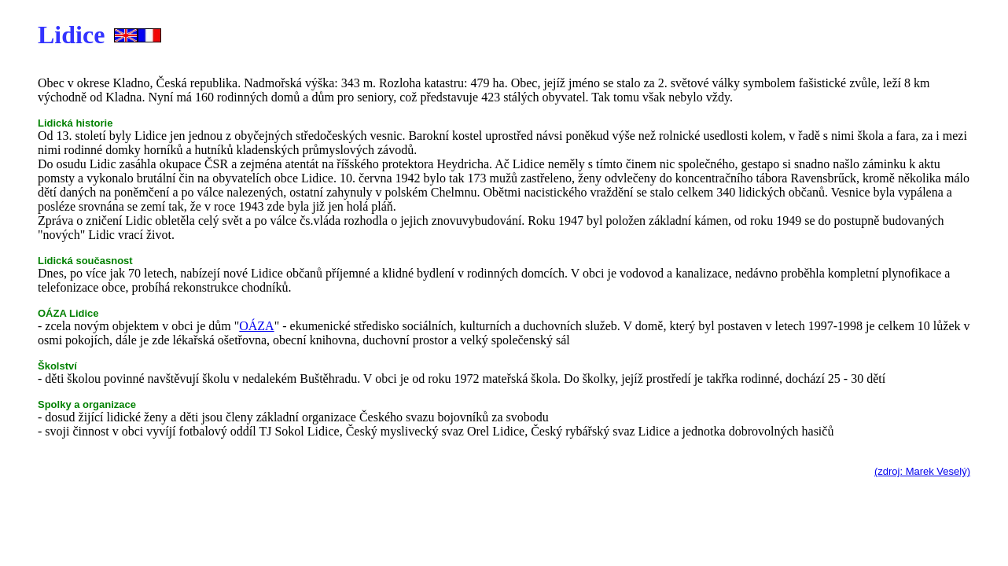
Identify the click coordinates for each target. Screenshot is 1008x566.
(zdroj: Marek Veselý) (922, 471)
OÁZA (256, 326)
